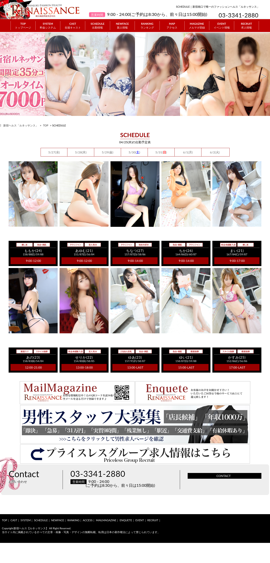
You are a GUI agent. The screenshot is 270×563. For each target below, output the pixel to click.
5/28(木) (81, 152)
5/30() (134, 152)
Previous (6, 74)
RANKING (147, 25)
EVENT (221, 25)
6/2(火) (215, 152)
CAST (72, 25)
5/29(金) (107, 152)
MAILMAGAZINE (106, 520)
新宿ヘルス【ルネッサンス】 (31, 528)
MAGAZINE (197, 25)
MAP (172, 25)
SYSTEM (48, 25)
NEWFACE (122, 25)
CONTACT (223, 476)
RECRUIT (246, 25)
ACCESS (87, 520)
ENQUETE (126, 520)
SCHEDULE (97, 25)
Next (264, 74)
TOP (23, 25)
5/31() (161, 152)
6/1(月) (188, 152)
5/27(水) (54, 152)
